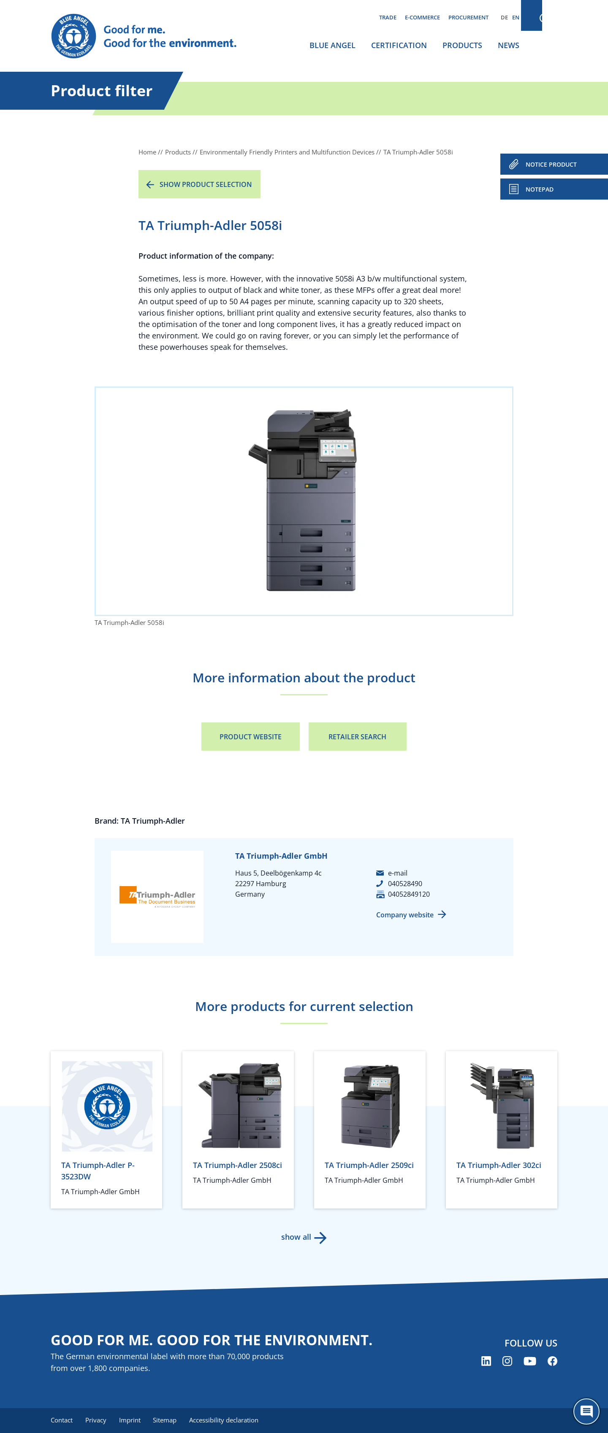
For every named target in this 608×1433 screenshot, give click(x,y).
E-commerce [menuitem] (422, 17)
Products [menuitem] (462, 45)
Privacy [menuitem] (96, 1420)
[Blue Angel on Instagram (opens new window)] (507, 1361)
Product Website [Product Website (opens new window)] (251, 736)
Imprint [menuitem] (131, 1420)
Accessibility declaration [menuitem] (227, 1420)
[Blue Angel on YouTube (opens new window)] (530, 1361)
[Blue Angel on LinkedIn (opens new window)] (486, 1361)
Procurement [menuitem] (468, 17)
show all (296, 1237)
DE (504, 17)
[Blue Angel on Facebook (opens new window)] (552, 1361)
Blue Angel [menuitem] (332, 45)
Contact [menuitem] (62, 1420)
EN (515, 17)
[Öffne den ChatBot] (586, 1411)
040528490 (405, 883)
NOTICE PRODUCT (551, 164)
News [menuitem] (508, 45)
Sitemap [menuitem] (167, 1420)
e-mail (397, 873)
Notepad (540, 189)
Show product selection (206, 184)
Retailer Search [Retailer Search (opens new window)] (357, 736)
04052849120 (409, 894)
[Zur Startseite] (152, 36)
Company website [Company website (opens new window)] (405, 914)
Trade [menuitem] (387, 17)
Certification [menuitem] (399, 45)
